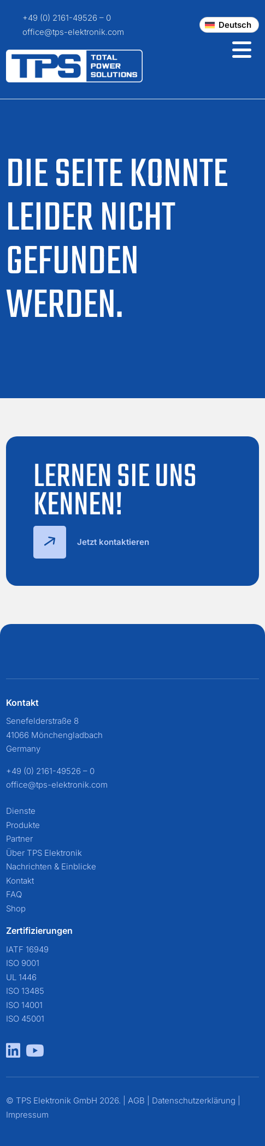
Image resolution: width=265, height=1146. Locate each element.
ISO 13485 (25, 991)
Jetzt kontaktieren (91, 542)
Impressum (27, 1114)
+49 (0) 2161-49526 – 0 (66, 18)
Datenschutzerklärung (193, 1100)
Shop (16, 908)
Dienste (21, 811)
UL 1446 (21, 977)
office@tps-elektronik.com (73, 32)
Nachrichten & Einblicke (51, 866)
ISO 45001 (25, 1018)
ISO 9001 (22, 963)
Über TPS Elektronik (44, 853)
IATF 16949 (27, 949)
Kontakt (20, 880)
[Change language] (229, 25)
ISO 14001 (24, 1005)
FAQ (14, 894)
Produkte (23, 825)
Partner (19, 838)
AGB (136, 1100)
